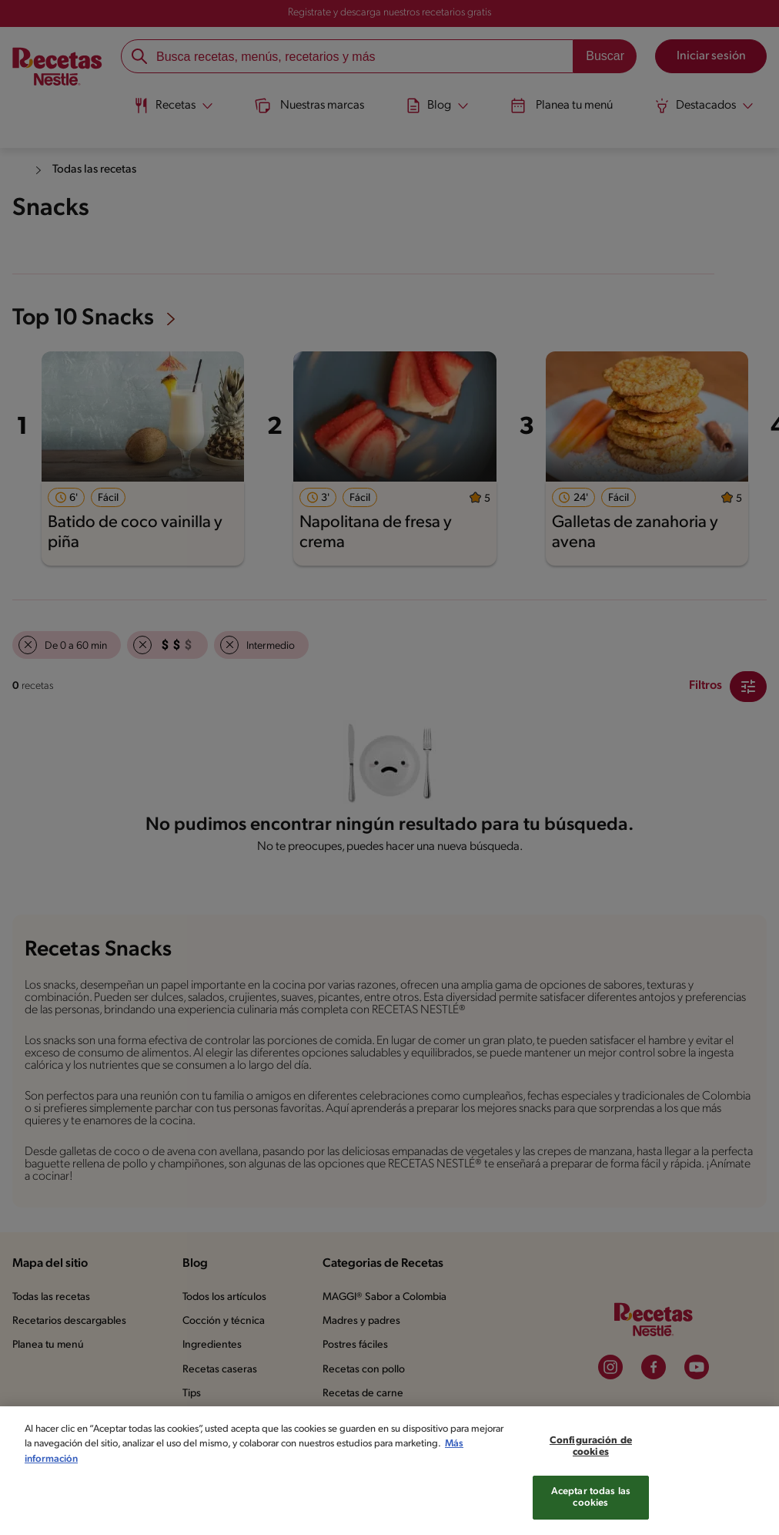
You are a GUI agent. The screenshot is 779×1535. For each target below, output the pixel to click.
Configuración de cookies (591, 1458)
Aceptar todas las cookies (590, 1509)
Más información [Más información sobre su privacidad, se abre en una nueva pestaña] (112, 1470)
